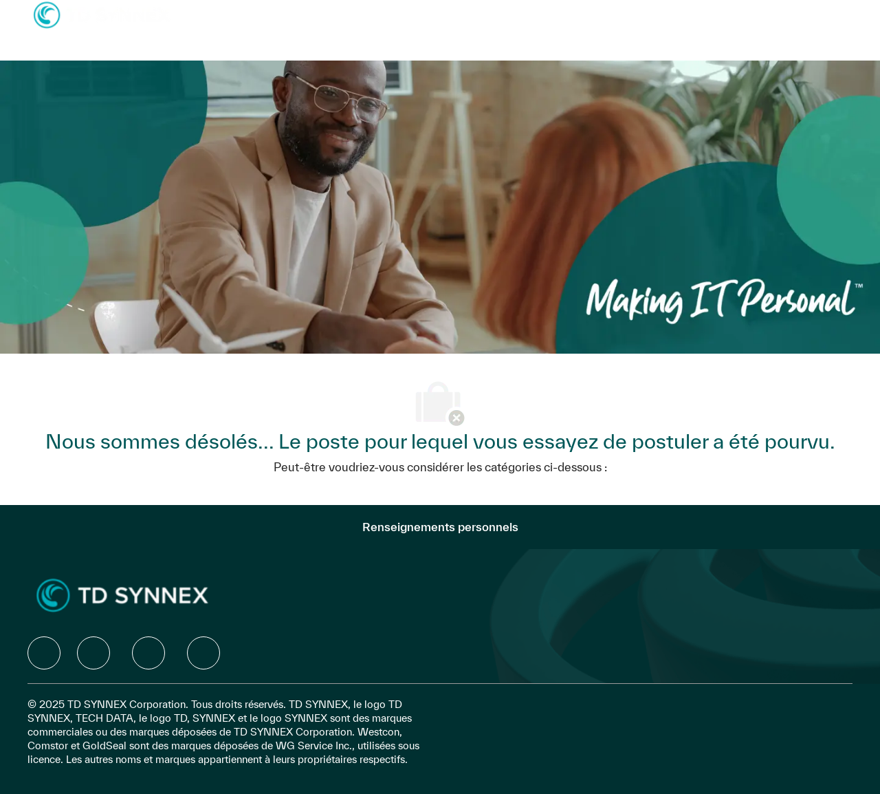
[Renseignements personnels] (440, 527)
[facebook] (44, 652)
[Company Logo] (101, 14)
